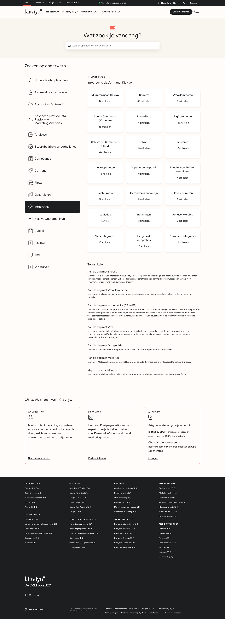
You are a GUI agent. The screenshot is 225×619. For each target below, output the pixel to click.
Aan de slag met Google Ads (104, 345)
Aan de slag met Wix (100, 327)
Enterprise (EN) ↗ (55, 3)
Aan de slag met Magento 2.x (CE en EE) (111, 305)
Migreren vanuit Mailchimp (103, 370)
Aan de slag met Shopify (102, 271)
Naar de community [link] (39, 458)
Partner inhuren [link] (97, 458)
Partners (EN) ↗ (72, 3)
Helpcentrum (38, 3)
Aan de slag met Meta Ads (103, 357)
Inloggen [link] (153, 458)
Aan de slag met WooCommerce (107, 290)
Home (27, 3)
